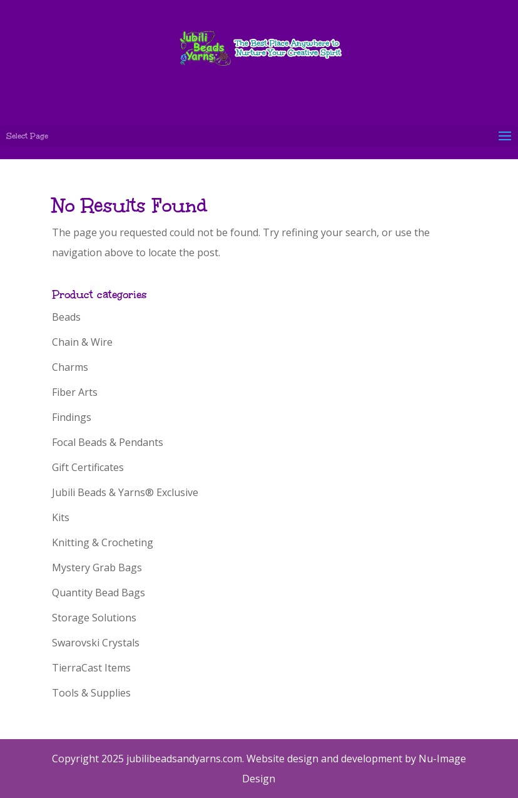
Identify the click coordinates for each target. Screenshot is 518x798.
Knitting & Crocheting (102, 542)
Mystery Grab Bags (97, 567)
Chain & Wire (82, 342)
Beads (66, 317)
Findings (71, 417)
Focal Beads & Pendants (107, 442)
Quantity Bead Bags (98, 592)
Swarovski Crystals (96, 643)
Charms (70, 367)
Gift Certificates (88, 467)
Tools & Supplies (91, 693)
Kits (60, 517)
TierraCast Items (91, 668)
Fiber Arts (75, 392)
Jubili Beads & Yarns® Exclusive (125, 492)
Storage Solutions (94, 617)
